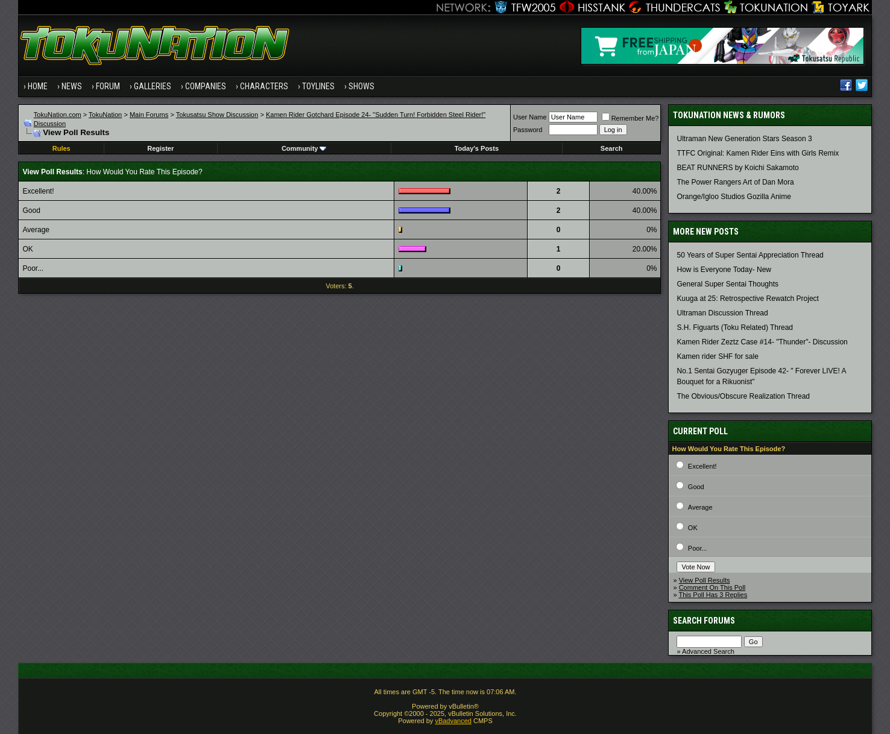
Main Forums (149, 114)
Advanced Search (708, 651)
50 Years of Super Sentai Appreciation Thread (750, 255)
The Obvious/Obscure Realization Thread (743, 396)
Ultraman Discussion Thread (722, 313)
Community (304, 148)
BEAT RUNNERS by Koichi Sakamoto (737, 167)
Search (612, 148)
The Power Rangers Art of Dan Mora (735, 182)
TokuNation (105, 114)
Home (38, 86)
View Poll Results (704, 580)
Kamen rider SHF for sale (717, 356)
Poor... (697, 548)
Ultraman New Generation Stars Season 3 (744, 138)
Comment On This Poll (712, 587)
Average (700, 507)
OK (693, 527)
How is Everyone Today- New (724, 269)
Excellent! (702, 466)
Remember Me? (630, 118)
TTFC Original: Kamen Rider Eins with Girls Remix (758, 153)
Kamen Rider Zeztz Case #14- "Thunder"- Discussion (762, 342)
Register (160, 148)
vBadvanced (453, 720)
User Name (530, 117)
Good (696, 486)
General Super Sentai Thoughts (727, 284)
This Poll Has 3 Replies (712, 594)
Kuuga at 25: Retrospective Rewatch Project (747, 298)
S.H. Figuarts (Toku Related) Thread (735, 327)
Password (527, 129)
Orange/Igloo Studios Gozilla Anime (734, 196)
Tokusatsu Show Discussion (217, 114)
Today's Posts (477, 148)
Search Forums (704, 620)
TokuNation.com (57, 114)
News (72, 86)
